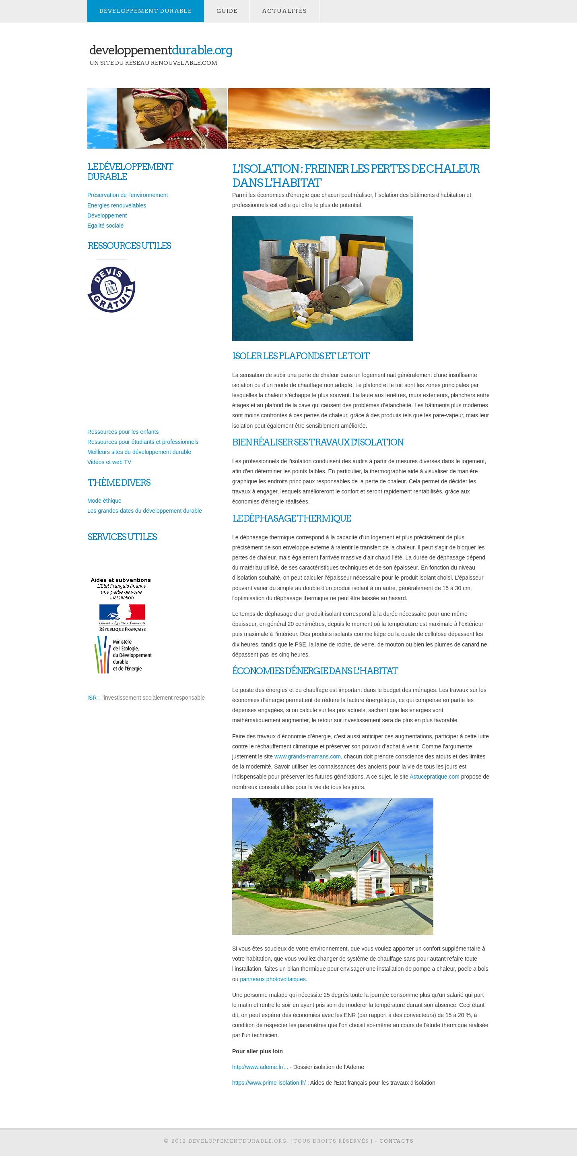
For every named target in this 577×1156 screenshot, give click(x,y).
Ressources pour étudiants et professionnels (142, 442)
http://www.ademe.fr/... (260, 1067)
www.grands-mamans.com (307, 756)
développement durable (145, 11)
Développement (107, 215)
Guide (226, 11)
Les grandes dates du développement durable (144, 511)
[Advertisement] (380, 55)
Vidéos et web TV (109, 462)
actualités (284, 11)
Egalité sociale (105, 225)
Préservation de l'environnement (127, 195)
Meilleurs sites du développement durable (139, 452)
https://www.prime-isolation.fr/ (269, 1082)
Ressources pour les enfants (123, 432)
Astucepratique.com (435, 776)
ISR (92, 697)
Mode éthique (104, 500)
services (106, 537)
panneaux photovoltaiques (272, 979)
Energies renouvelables (116, 205)
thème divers (118, 482)
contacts (396, 1141)
